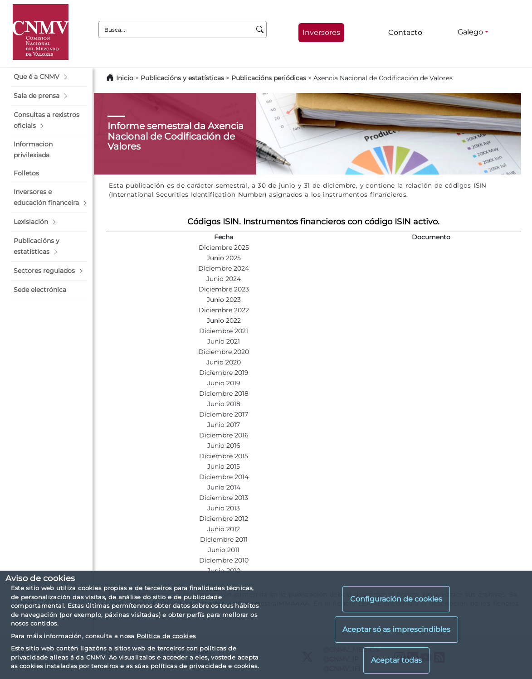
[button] (49, 77)
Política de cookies (166, 636)
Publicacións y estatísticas (182, 78)
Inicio (124, 78)
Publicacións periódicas (268, 78)
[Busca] (260, 29)
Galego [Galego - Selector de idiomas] (470, 32)
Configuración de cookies (396, 599)
